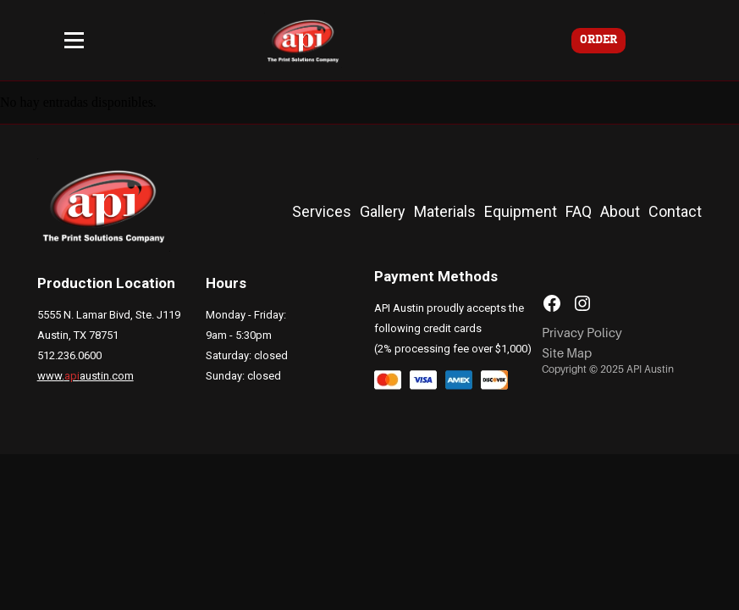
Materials (445, 211)
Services (321, 211)
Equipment (520, 211)
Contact (675, 211)
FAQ (578, 211)
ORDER (598, 40)
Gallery (382, 211)
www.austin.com (85, 375)
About (620, 211)
